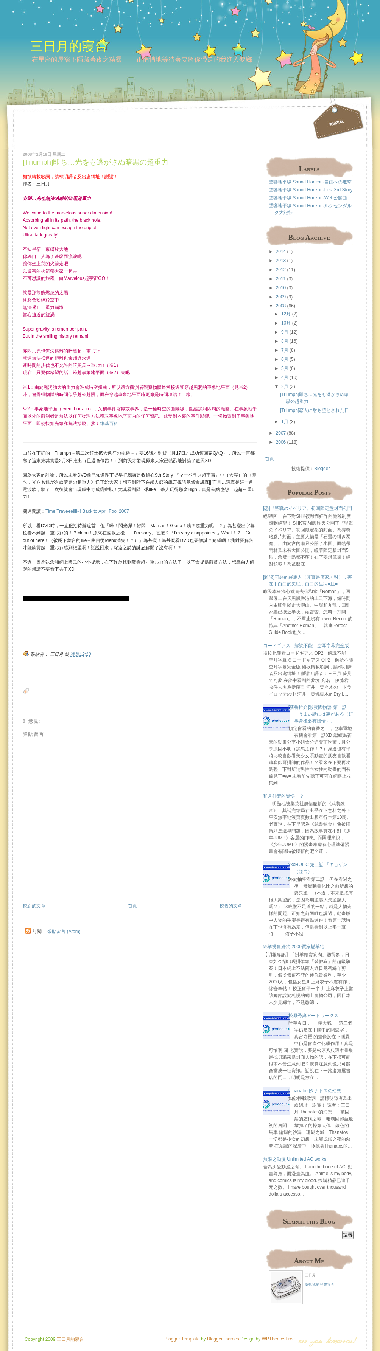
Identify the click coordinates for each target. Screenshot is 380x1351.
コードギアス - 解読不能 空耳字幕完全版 (306, 645)
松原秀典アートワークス (313, 1015)
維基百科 (109, 423)
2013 (281, 260)
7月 (284, 350)
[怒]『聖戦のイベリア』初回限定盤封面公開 (307, 508)
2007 (281, 433)
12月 (286, 314)
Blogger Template (181, 1339)
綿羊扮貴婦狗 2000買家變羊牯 (293, 946)
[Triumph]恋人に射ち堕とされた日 (314, 410)
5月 (284, 368)
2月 (284, 386)
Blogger (322, 468)
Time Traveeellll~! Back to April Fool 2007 (87, 511)
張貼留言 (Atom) (63, 931)
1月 (284, 421)
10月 (286, 323)
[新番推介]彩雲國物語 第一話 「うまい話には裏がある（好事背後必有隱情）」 (320, 714)
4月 (284, 377)
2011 (281, 278)
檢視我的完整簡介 (320, 1284)
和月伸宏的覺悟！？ (283, 796)
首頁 (132, 905)
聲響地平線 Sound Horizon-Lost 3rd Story (310, 190)
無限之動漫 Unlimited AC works (294, 1159)
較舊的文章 (231, 905)
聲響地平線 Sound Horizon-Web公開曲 (308, 197)
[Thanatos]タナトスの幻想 (315, 1090)
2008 (281, 306)
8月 (284, 341)
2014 (281, 251)
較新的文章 (34, 905)
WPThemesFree (278, 1339)
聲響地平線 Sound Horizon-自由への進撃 (310, 182)
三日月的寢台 (68, 46)
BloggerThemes (222, 1339)
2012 (281, 269)
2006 (281, 442)
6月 (284, 359)
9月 (284, 332)
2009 (281, 297)
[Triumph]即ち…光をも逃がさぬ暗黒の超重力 (95, 162)
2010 (281, 287)
